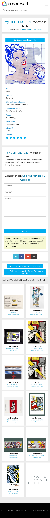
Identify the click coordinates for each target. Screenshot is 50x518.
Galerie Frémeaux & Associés (31, 29)
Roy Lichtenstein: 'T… (36, 420)
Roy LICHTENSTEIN (17, 22)
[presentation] (22, 223)
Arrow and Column (37, 348)
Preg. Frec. (45, 510)
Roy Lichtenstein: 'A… (13, 456)
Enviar (25, 231)
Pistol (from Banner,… (13, 420)
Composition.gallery (13, 315)
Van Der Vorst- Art (37, 350)
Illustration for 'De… (13, 384)
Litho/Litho (13, 313)
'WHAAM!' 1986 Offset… (37, 456)
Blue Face (37, 313)
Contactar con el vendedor (25, 40)
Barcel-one (13, 350)
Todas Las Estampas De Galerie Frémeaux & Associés (25, 272)
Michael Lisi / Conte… (36, 315)
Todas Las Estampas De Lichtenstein (25, 266)
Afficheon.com (37, 422)
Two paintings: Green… (13, 348)
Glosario (39, 510)
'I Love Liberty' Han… (13, 491)
